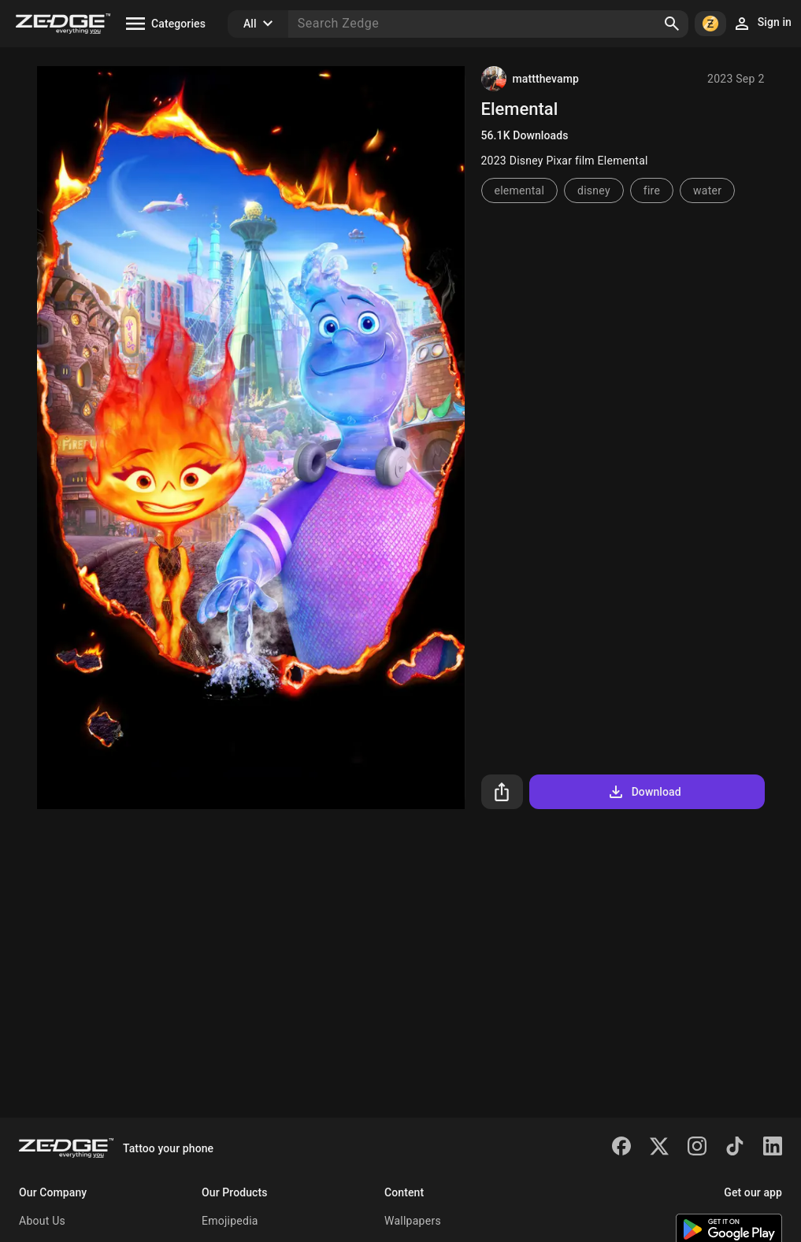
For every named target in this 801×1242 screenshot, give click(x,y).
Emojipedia (230, 1220)
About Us (42, 1220)
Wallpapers (412, 1220)
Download (643, 791)
